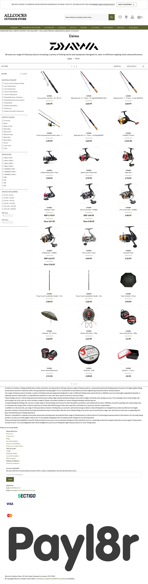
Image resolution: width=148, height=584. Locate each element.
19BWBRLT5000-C (10, 174)
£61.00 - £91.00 (9, 200)
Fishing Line (8, 108)
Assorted (7, 120)
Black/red (7, 137)
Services (121, 27)
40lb (5, 177)
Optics (73, 27)
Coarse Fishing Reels (10, 92)
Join (10, 479)
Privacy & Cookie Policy (14, 446)
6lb (5, 183)
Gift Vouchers (11, 458)
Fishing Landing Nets (10, 105)
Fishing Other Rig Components (14, 111)
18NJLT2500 (8, 158)
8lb (5, 185)
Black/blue (7, 129)
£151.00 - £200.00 (10, 209)
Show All (117, 66)
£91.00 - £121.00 (9, 203)
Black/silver (7, 140)
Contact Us (10, 436)
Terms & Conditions (13, 443)
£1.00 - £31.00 (8, 195)
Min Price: (5, 213)
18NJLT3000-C (9, 160)
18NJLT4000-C (9, 163)
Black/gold (7, 132)
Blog (8, 439)
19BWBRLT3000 (9, 169)
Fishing (83, 27)
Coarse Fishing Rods (10, 94)
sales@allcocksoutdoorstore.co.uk (23, 490)
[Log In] (132, 17)
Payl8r (8, 451)
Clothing (95, 27)
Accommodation (12, 441)
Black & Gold (8, 126)
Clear (24, 74)
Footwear (108, 27)
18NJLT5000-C (9, 166)
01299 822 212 (15, 488)
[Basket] (139, 17)
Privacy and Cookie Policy (103, 4)
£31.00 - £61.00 (9, 198)
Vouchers (133, 27)
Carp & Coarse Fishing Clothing (14, 83)
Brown (6, 143)
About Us (9, 434)
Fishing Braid (8, 103)
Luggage (62, 27)
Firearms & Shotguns (31, 27)
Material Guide (11, 453)
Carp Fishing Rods (10, 89)
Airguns (14, 27)
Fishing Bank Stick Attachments (14, 100)
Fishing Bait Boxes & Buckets (13, 97)
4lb (5, 180)
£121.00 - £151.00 (10, 206)
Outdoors (49, 27)
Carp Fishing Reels (10, 86)
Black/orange (8, 134)
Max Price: (5, 220)
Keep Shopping (126, 4)
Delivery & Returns (12, 463)
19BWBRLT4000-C (10, 172)
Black (5, 123)
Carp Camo (7, 145)
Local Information (12, 456)
